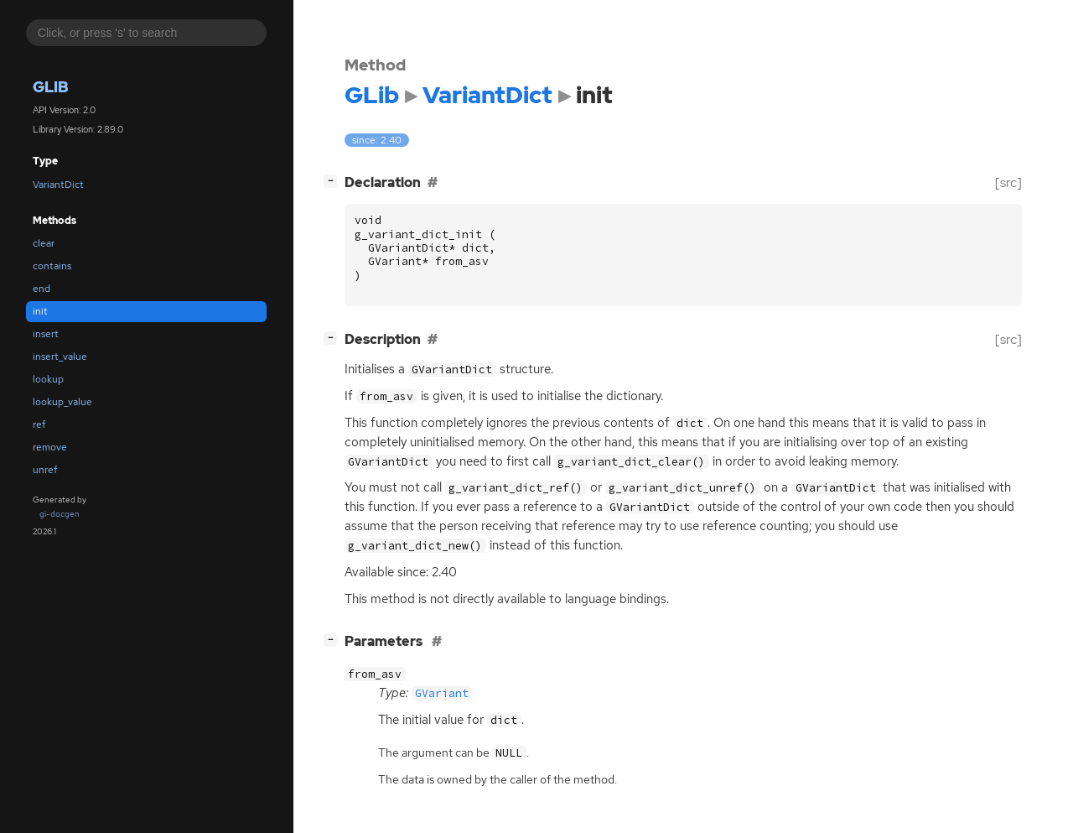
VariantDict (58, 184)
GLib (51, 86)
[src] (1008, 182)
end (41, 288)
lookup (48, 379)
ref (39, 424)
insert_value (60, 356)
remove (50, 447)
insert (46, 334)
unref (45, 469)
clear (43, 243)
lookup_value (62, 402)
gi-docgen (59, 513)
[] (334, 181)
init (40, 311)
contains (52, 266)
